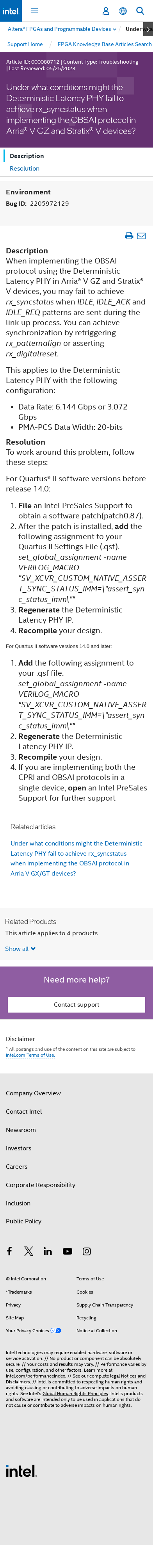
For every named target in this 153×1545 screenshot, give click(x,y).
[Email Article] (141, 236)
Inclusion (18, 1203)
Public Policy (23, 1221)
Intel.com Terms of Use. (30, 1055)
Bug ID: (37, 203)
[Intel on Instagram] (86, 1253)
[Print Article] (129, 236)
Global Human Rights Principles (75, 1393)
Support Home (25, 44)
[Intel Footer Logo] (21, 1470)
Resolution (24, 169)
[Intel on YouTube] (67, 1253)
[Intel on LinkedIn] (48, 1253)
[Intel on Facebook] (9, 1253)
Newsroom (21, 1130)
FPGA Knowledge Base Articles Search (105, 44)
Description (27, 156)
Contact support (77, 1005)
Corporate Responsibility (40, 1185)
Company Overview (33, 1093)
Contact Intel (24, 1112)
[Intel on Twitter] (29, 1253)
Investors (18, 1148)
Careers (16, 1167)
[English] (123, 11)
